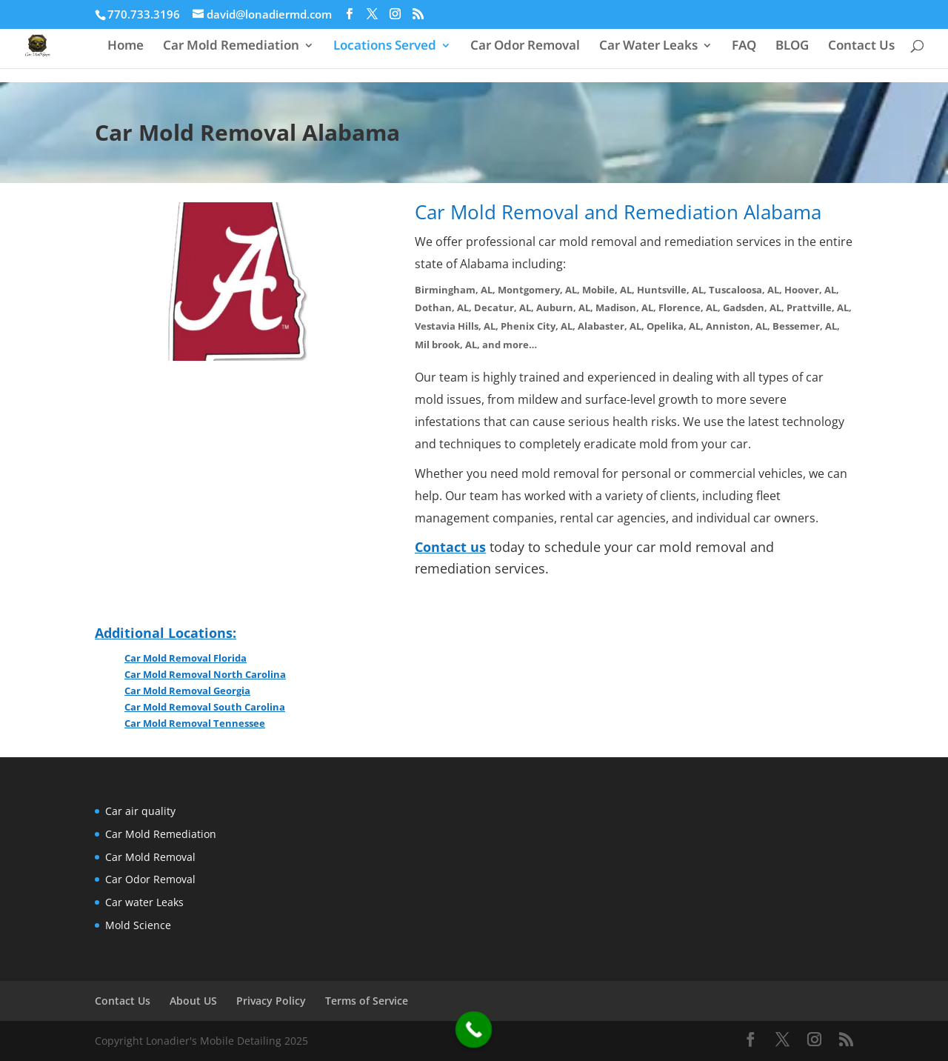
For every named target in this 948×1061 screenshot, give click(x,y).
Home (125, 46)
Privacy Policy (271, 1001)
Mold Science (138, 925)
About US (193, 1001)
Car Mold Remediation (231, 46)
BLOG (792, 46)
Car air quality (140, 811)
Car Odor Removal (525, 46)
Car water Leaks (144, 902)
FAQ (744, 46)
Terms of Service (366, 1001)
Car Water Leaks (648, 46)
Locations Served (384, 46)
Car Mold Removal (150, 857)
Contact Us (861, 46)
